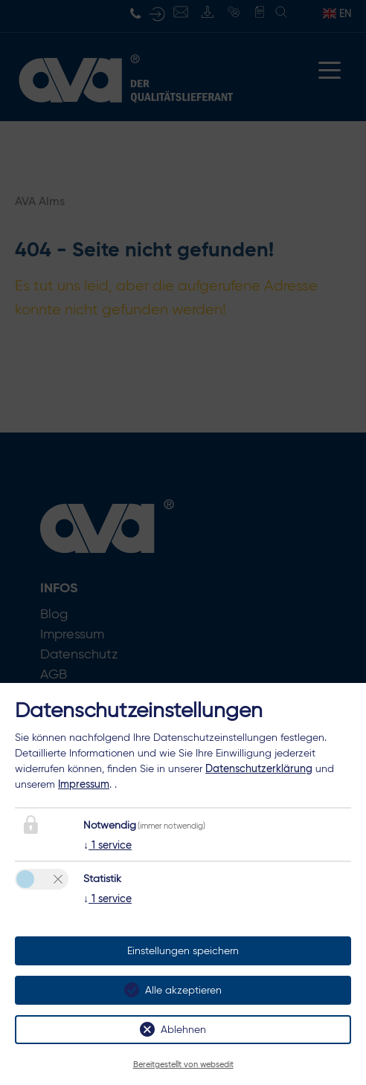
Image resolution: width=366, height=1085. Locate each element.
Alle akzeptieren (183, 990)
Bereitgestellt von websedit (183, 1064)
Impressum (83, 784)
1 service (107, 845)
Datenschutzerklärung (258, 768)
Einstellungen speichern (183, 951)
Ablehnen (183, 1029)
